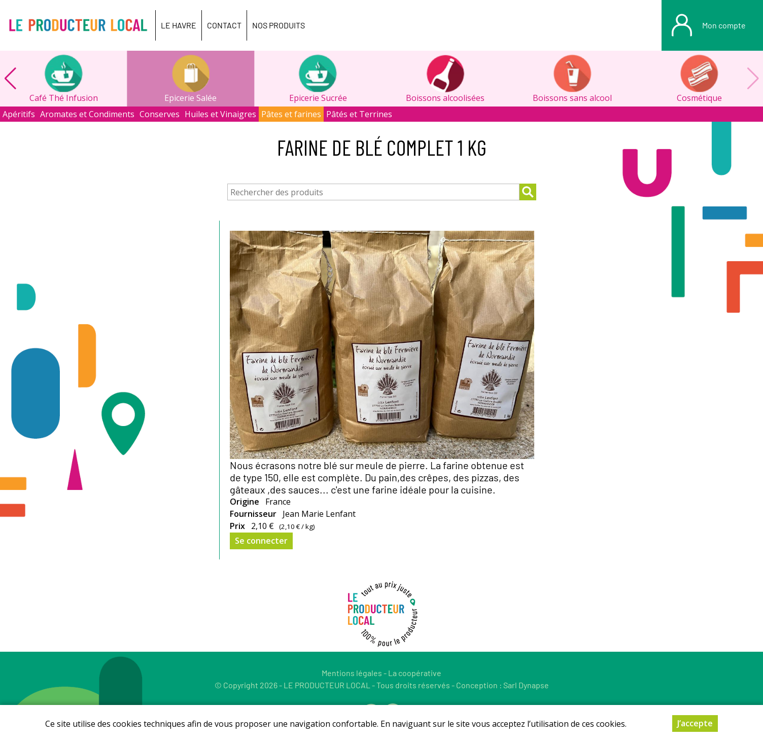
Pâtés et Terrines (359, 114)
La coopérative (414, 673)
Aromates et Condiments (87, 114)
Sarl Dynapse (526, 685)
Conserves (160, 114)
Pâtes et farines (291, 114)
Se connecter (261, 540)
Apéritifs (19, 114)
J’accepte (695, 723)
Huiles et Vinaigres (220, 114)
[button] (10, 79)
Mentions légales (352, 673)
